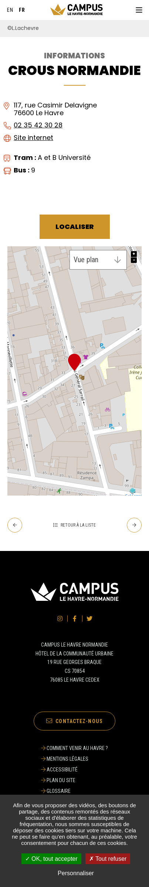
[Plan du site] (74, 780)
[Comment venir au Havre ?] (74, 748)
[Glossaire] (74, 791)
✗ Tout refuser (108, 859)
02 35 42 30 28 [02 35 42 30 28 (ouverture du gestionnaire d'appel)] (38, 125)
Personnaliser (76, 873)
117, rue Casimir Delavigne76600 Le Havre (55, 108)
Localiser (74, 226)
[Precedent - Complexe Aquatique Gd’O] (14, 525)
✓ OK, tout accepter (51, 859)
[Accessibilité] (74, 770)
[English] (10, 10)
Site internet (33, 137)
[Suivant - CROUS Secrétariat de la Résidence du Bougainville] (134, 525)
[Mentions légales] (74, 759)
